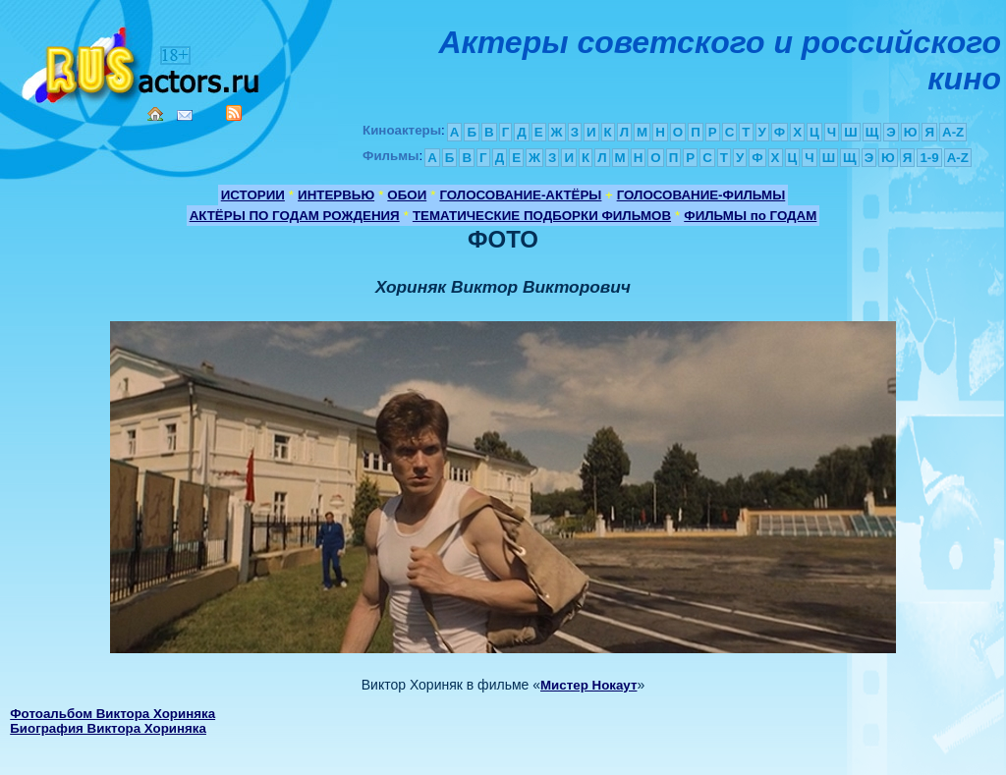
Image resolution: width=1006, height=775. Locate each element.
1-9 (929, 157)
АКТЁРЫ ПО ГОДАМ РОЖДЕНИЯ (295, 215)
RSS (234, 113)
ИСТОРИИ (253, 195)
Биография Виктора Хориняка (108, 728)
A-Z (953, 132)
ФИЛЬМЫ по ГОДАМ (750, 215)
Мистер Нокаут (588, 685)
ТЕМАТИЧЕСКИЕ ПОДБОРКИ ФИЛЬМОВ (542, 215)
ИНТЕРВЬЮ (336, 195)
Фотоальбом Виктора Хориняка (112, 713)
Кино (142, 61)
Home (155, 114)
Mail (185, 115)
